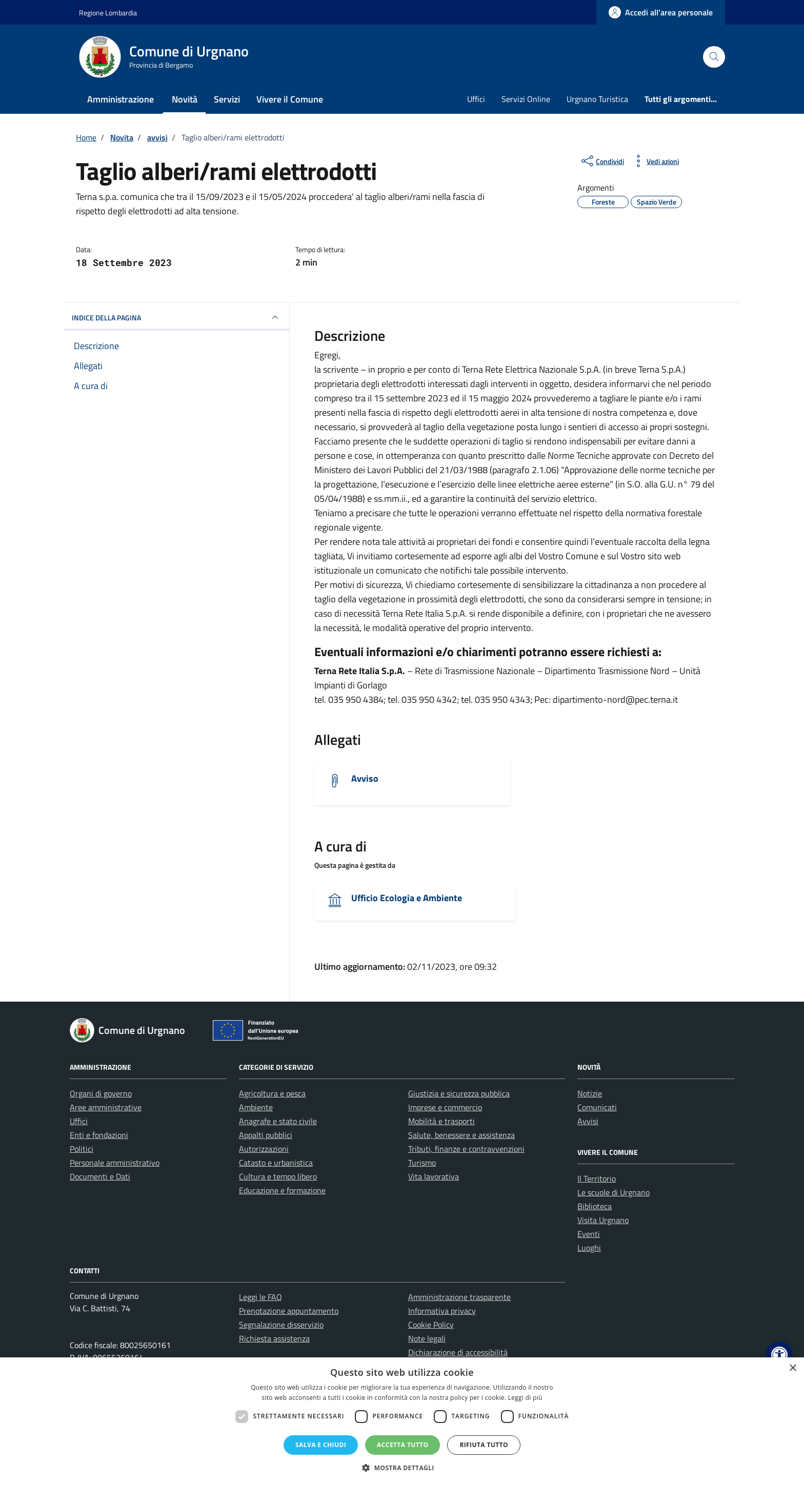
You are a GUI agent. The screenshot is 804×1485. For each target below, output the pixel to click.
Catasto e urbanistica (276, 1162)
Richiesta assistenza (274, 1338)
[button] (779, 1354)
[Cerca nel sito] (714, 57)
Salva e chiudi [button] (320, 1444)
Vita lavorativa (433, 1176)
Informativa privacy (442, 1311)
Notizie (589, 1093)
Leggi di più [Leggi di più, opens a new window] (525, 1397)
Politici (81, 1149)
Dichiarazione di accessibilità (458, 1352)
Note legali (427, 1338)
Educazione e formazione (282, 1190)
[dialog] (402, 1421)
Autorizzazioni (264, 1149)
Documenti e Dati (100, 1176)
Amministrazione (120, 99)
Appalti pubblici (265, 1135)
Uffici (476, 99)
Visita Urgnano (603, 1220)
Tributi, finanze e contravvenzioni (466, 1149)
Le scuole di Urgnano (613, 1192)
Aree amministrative (106, 1107)
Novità (184, 99)
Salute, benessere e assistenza (461, 1135)
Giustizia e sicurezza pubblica (459, 1093)
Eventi (588, 1234)
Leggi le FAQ (260, 1297)
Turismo (422, 1162)
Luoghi (589, 1248)
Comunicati (597, 1107)
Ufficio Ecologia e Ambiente (406, 898)
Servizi (227, 99)
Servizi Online (525, 99)
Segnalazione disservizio (281, 1324)
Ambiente (256, 1107)
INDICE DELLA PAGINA (176, 317)
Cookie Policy (431, 1324)
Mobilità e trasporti (441, 1121)
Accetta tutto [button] (402, 1444)
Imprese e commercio (445, 1107)
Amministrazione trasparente (459, 1297)
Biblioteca (594, 1206)
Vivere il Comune (289, 99)
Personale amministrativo (114, 1162)
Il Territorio (596, 1178)
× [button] (792, 1368)
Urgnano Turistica (597, 99)
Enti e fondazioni (99, 1135)
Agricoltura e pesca (272, 1093)
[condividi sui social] (601, 161)
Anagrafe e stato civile (278, 1121)
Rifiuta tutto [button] (483, 1444)
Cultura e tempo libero (278, 1176)
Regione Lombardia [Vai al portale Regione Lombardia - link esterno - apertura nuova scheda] (108, 12)
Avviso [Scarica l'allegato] (364, 778)
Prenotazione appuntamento (288, 1311)
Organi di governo (101, 1093)
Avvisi (587, 1121)
